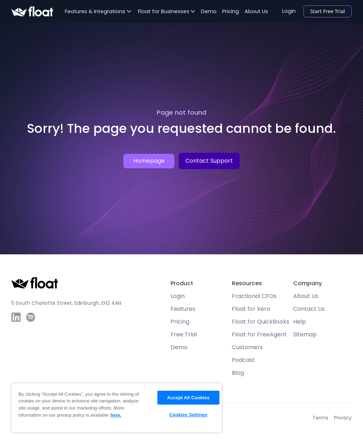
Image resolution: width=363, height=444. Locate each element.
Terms (320, 417)
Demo (209, 11)
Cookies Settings (188, 414)
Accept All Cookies (188, 397)
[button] (98, 11)
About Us (256, 11)
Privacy (343, 417)
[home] (32, 11)
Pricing (230, 11)
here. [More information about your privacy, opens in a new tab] (115, 415)
